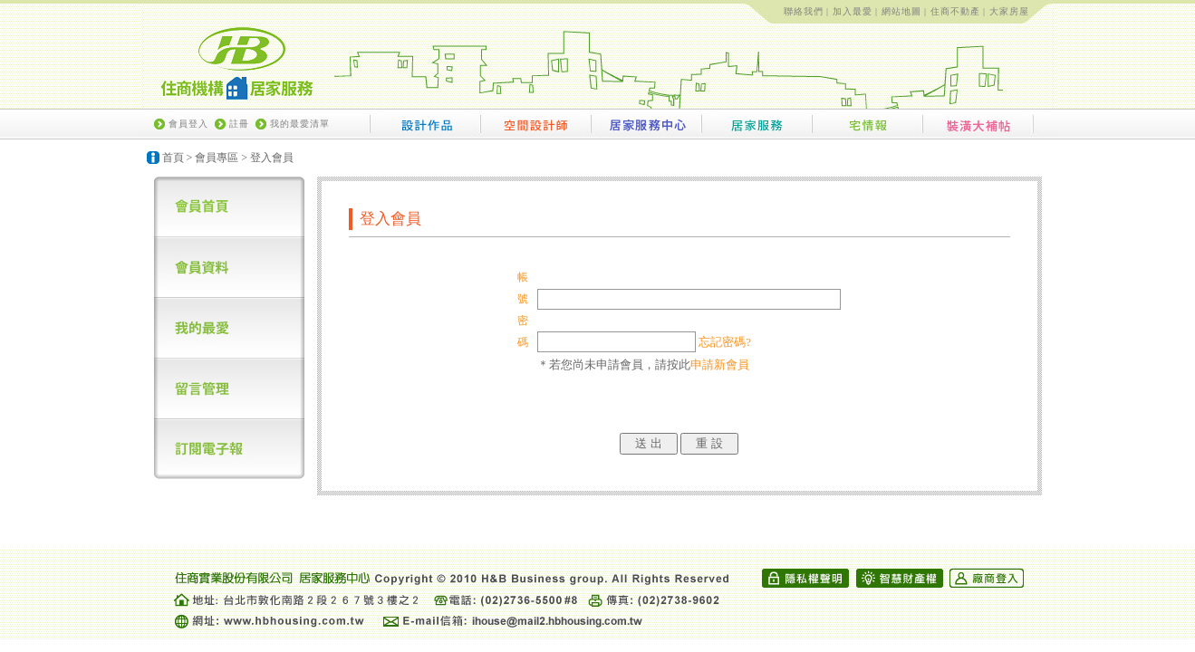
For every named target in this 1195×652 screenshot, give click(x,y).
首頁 (173, 157)
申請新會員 (719, 364)
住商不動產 (955, 11)
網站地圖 (901, 11)
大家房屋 (1009, 11)
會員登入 (188, 124)
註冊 (239, 124)
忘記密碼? (725, 342)
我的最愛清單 (300, 124)
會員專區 (216, 157)
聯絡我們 (804, 11)
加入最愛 (852, 11)
